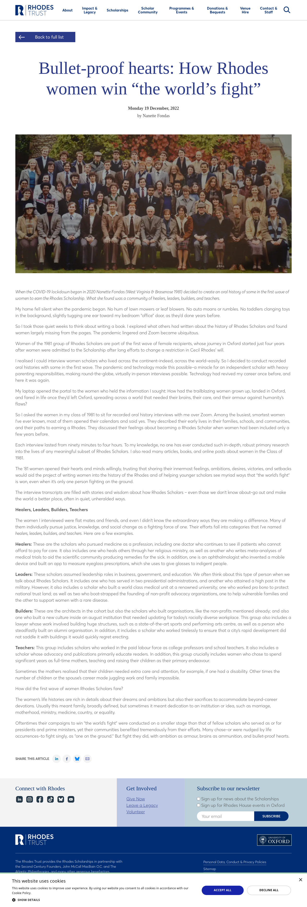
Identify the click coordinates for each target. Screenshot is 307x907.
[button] (103, 899)
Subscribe (271, 816)
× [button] (301, 880)
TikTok (50, 799)
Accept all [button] (223, 890)
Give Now (135, 799)
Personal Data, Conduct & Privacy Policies (234, 861)
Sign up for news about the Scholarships (238, 799)
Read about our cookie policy (52, 893)
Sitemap (209, 868)
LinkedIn (19, 799)
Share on (56, 759)
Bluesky (60, 799)
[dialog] (153, 889)
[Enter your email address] (225, 816)
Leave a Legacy (142, 805)
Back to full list (49, 37)
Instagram (29, 799)
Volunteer (135, 812)
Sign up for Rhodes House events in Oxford (241, 805)
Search (287, 10)
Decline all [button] (269, 890)
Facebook (39, 799)
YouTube (70, 799)
